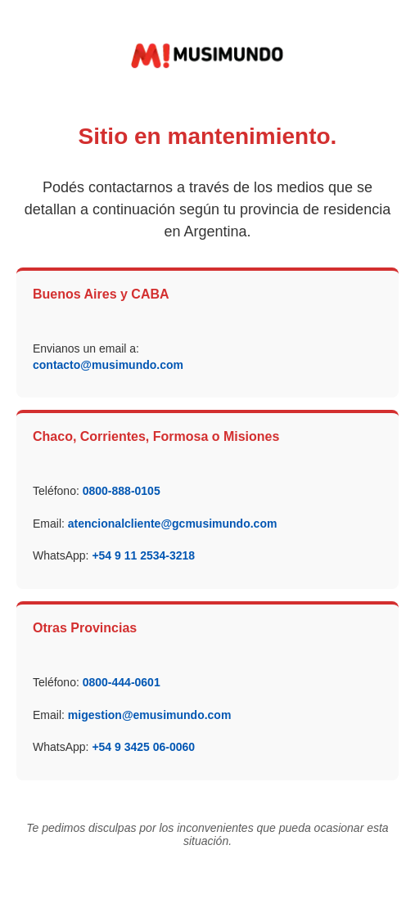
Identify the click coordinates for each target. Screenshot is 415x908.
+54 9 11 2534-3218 (143, 555)
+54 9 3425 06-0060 (143, 746)
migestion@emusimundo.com (150, 714)
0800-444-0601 (121, 682)
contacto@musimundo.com (108, 364)
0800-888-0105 (121, 490)
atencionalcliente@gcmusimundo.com (172, 523)
